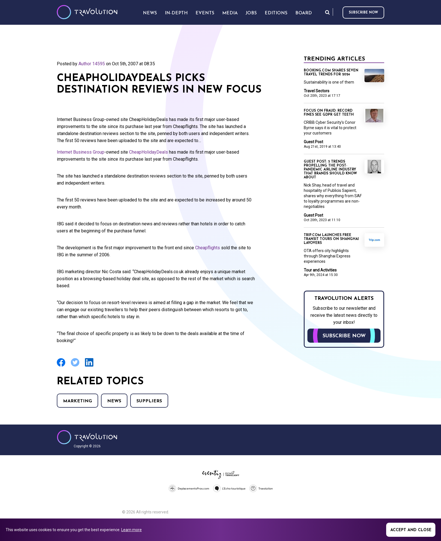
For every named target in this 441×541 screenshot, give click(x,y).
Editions (276, 13)
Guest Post (313, 141)
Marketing (77, 401)
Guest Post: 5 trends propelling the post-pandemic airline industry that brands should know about (330, 169)
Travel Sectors (316, 91)
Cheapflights (207, 247)
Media (230, 13)
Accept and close (410, 530)
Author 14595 (91, 63)
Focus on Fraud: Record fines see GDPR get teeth (329, 112)
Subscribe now (363, 12)
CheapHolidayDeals (148, 152)
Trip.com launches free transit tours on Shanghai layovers (331, 239)
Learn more (131, 529)
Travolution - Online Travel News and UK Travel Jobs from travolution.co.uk (87, 437)
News (114, 401)
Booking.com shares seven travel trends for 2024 (331, 72)
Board (303, 13)
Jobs (251, 13)
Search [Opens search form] (327, 12)
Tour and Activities (320, 270)
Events (204, 13)
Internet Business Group (80, 152)
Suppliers (149, 401)
